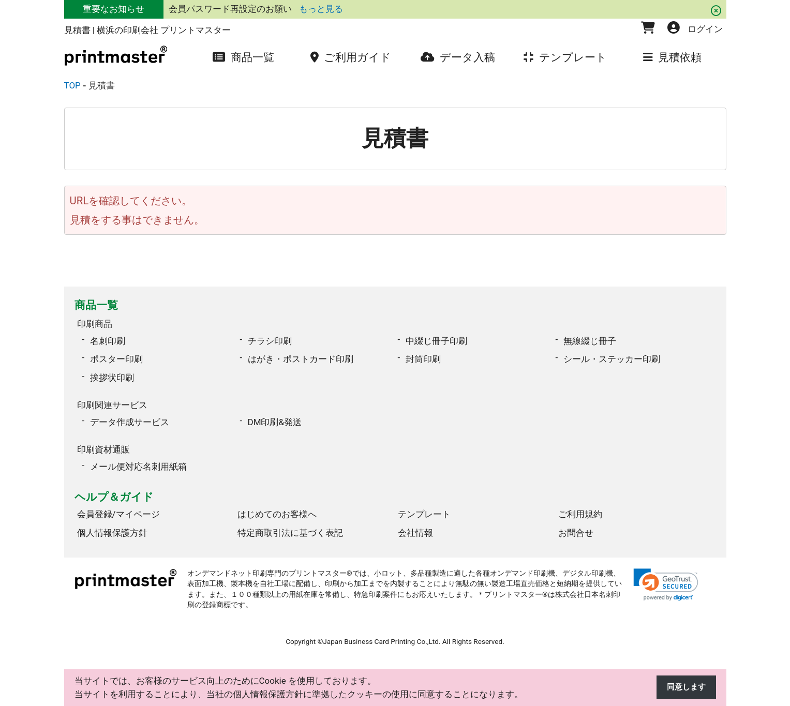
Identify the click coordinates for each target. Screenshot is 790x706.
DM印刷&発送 (275, 417)
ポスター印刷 (116, 356)
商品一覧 (96, 304)
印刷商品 (94, 322)
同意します (684, 687)
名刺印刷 (107, 338)
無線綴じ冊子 (589, 338)
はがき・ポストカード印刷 (300, 356)
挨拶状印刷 (112, 375)
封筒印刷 (423, 356)
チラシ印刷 (270, 338)
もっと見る (321, 9)
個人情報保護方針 (112, 525)
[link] (665, 577)
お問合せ (575, 525)
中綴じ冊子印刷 (436, 338)
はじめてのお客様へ (277, 506)
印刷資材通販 (103, 443)
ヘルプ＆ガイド (114, 489)
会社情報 (415, 525)
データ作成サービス (129, 417)
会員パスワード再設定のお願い (231, 9)
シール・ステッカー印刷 (611, 356)
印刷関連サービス (112, 401)
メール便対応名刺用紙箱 (138, 459)
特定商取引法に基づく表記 (290, 525)
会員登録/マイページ (118, 506)
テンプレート (424, 506)
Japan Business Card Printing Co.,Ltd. (381, 633)
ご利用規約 (580, 506)
